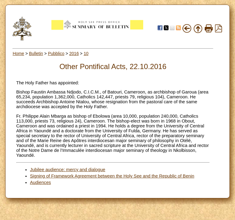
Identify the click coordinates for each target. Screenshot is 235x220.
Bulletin (36, 53)
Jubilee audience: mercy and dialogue (67, 169)
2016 (74, 53)
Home (18, 53)
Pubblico (56, 53)
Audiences (40, 182)
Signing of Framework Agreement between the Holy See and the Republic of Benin (112, 176)
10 (86, 53)
